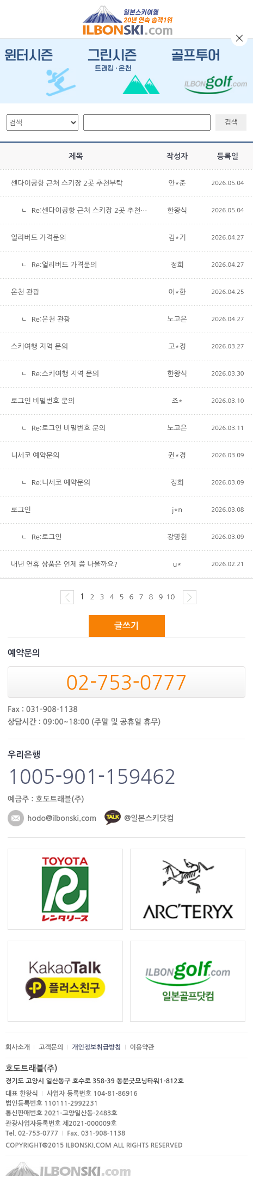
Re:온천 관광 (51, 319)
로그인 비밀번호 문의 (43, 400)
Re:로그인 (47, 537)
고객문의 (51, 1047)
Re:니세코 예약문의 (61, 482)
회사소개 (17, 1047)
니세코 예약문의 (35, 455)
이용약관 (142, 1047)
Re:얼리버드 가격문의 (64, 264)
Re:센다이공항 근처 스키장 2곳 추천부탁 (93, 210)
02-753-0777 (126, 682)
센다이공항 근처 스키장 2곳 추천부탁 (67, 183)
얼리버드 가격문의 (38, 237)
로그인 (21, 509)
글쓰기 (126, 626)
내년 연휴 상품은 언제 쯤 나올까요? (64, 564)
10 (170, 596)
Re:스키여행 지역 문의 (65, 373)
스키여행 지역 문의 (39, 346)
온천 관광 (25, 292)
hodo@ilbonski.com (61, 818)
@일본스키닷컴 (149, 818)
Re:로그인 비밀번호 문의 (69, 428)
